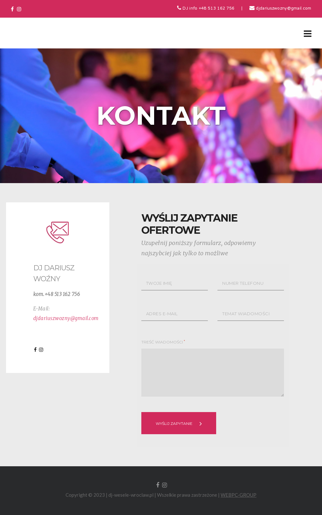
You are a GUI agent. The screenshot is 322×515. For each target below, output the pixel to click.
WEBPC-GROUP (238, 495)
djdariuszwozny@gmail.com (280, 8)
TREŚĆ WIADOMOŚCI (163, 342)
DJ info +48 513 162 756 (206, 8)
